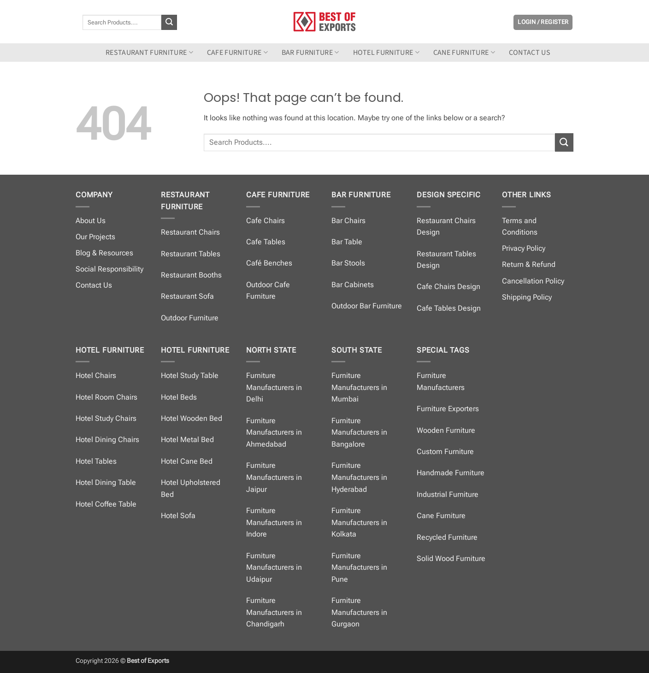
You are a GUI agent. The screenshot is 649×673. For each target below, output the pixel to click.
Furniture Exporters (448, 408)
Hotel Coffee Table (106, 504)
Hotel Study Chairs (106, 418)
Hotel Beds (179, 397)
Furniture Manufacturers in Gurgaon (359, 612)
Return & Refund (528, 264)
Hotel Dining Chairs (107, 439)
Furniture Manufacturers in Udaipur (274, 567)
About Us (91, 220)
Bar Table (346, 241)
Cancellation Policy (533, 281)
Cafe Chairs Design (448, 286)
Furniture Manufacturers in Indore (274, 522)
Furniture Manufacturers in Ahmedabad (274, 432)
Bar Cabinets (352, 284)
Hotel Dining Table (106, 482)
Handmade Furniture (450, 472)
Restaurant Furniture (149, 52)
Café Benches (269, 263)
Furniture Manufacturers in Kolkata (359, 522)
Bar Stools (348, 263)
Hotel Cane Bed (186, 461)
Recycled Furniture (447, 537)
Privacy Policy (523, 248)
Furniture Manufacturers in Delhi (274, 387)
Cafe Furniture (237, 52)
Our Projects (95, 236)
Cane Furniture (464, 52)
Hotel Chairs (96, 375)
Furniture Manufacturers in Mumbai (359, 387)
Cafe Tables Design (449, 308)
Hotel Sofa (178, 515)
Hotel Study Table (189, 375)
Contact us (529, 52)
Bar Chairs (348, 220)
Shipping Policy (527, 297)
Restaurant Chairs (190, 232)
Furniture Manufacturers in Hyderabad (359, 477)
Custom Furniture (445, 451)
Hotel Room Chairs (106, 397)
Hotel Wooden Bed (191, 418)
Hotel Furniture (386, 52)
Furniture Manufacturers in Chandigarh (274, 612)
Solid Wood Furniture (451, 558)
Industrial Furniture (447, 494)
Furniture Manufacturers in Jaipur (274, 477)
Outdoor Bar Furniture (366, 305)
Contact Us (94, 285)
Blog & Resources (104, 252)
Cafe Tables (265, 241)
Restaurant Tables (190, 253)
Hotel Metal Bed (187, 439)
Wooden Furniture (446, 430)
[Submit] (169, 22)
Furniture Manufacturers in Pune (359, 567)
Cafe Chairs (265, 220)
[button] (542, 22)
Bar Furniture (310, 52)
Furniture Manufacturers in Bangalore (359, 432)
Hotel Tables (96, 461)
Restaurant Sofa (187, 296)
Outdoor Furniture (189, 317)
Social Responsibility (109, 269)
